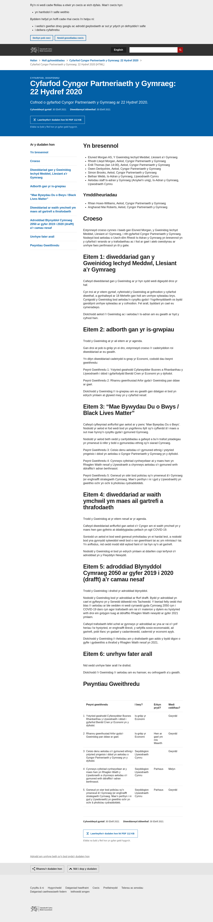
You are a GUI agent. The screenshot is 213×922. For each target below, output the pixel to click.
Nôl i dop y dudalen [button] (85, 869)
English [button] (118, 49)
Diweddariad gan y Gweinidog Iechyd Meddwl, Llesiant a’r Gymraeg (50, 173)
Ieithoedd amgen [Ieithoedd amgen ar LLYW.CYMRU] (80, 891)
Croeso (35, 161)
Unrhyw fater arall (42, 236)
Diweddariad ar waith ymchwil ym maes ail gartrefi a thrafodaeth (53, 209)
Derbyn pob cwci (42, 38)
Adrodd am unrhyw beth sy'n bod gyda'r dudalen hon (60, 856)
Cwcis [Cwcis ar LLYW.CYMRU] (96, 887)
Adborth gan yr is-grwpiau (48, 186)
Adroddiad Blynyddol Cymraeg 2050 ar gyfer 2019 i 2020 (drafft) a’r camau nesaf (52, 224)
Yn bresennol (39, 152)
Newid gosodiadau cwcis (70, 38)
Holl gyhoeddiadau (53, 60)
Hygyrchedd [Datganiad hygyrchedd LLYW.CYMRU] (54, 887)
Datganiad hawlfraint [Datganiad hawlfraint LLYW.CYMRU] (77, 887)
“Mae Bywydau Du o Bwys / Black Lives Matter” (53, 196)
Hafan (33, 60)
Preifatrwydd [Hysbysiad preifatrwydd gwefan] (110, 887)
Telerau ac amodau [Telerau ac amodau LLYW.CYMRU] (132, 887)
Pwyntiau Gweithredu (44, 245)
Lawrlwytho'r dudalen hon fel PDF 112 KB (59, 121)
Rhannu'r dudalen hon (49, 869)
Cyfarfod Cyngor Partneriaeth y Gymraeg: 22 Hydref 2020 (103, 60)
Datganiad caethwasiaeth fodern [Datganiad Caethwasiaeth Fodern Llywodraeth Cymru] (48, 891)
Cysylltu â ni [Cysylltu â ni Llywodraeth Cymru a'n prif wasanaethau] (37, 887)
